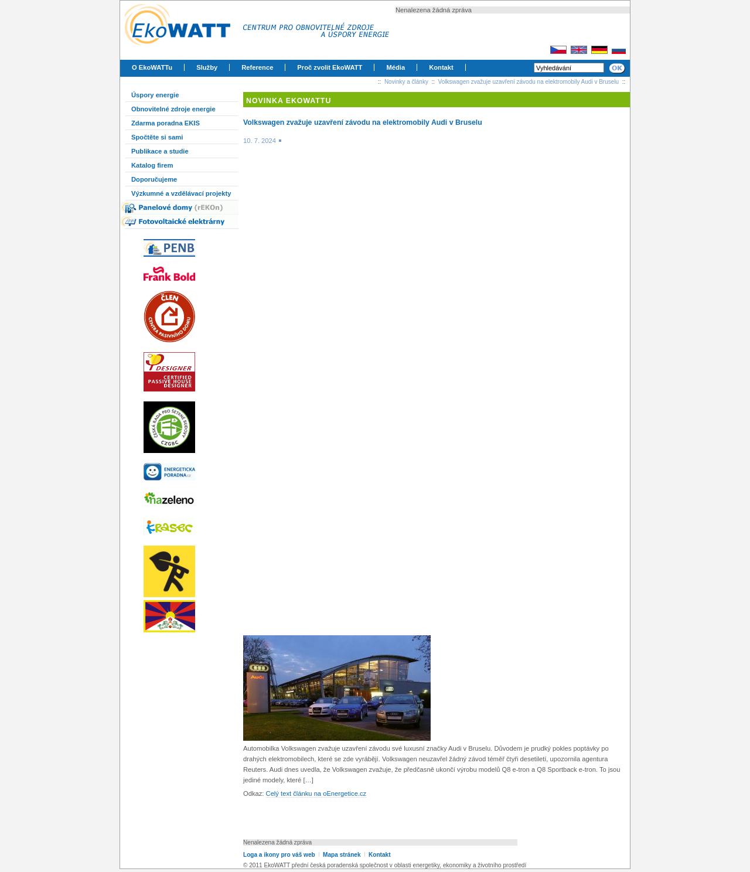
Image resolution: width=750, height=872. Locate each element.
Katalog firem (152, 165)
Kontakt (441, 67)
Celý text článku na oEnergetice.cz (316, 793)
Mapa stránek (341, 854)
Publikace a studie (160, 151)
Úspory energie (155, 94)
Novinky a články (406, 82)
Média (395, 67)
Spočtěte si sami (157, 137)
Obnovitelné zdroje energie (173, 109)
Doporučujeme (154, 179)
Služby (206, 67)
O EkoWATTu (152, 67)
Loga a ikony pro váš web (279, 854)
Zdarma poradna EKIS (165, 123)
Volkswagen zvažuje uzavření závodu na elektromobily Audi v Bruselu (528, 82)
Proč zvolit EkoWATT (329, 67)
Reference (257, 67)
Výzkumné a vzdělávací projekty (181, 193)
